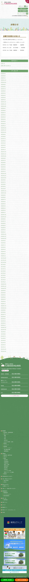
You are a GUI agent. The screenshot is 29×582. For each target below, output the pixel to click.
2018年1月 (3, 255)
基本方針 (6, 440)
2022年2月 (3, 169)
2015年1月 (3, 325)
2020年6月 (3, 201)
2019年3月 (3, 229)
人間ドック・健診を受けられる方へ (9, 488)
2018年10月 (3, 238)
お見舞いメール (6, 486)
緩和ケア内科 (6, 464)
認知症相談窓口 (6, 495)
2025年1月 (3, 99)
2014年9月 (3, 331)
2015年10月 (3, 308)
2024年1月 (3, 125)
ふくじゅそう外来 (7, 470)
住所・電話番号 (23, 11)
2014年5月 (3, 340)
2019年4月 (3, 227)
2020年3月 (3, 208)
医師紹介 (5, 473)
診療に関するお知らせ (6, 65)
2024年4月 (3, 119)
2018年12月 (3, 234)
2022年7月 (3, 160)
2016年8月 (3, 292)
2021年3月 (3, 188)
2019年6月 (3, 223)
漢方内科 (6, 467)
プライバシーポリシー (7, 447)
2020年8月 (3, 197)
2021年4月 (3, 186)
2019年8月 (3, 219)
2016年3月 (3, 301)
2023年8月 (3, 136)
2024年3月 (3, 121)
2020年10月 (3, 192)
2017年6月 (3, 271)
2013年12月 (3, 349)
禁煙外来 (6, 469)
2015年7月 (3, 314)
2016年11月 (3, 286)
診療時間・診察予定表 (7, 455)
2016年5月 (3, 297)
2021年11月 (3, 175)
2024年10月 (3, 106)
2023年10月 (3, 132)
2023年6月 (3, 140)
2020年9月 (3, 195)
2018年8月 (3, 242)
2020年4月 (3, 205)
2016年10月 (3, 288)
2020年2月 (3, 210)
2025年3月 (3, 97)
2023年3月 (3, 145)
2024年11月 (3, 104)
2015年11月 (3, 305)
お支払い (5, 481)
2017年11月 (3, 260)
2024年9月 (3, 108)
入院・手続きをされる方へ (7, 478)
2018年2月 (3, 253)
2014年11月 (3, 327)
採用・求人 (4, 498)
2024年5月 (3, 117)
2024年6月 (3, 114)
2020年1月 (3, 212)
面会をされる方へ (5, 484)
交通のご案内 (5, 370)
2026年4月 (3, 73)
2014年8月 (3, 334)
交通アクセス (23, 8)
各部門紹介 (5, 499)
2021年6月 (3, 184)
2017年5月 (3, 273)
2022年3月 (3, 166)
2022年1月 (3, 171)
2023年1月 (3, 149)
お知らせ (3, 63)
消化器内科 (6, 461)
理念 (5, 438)
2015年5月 (3, 318)
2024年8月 (3, 110)
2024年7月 (3, 112)
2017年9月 (3, 264)
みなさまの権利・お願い (9, 441)
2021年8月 (3, 179)
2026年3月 (3, 75)
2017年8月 (3, 266)
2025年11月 (3, 80)
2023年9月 (3, 134)
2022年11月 (3, 153)
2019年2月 (3, 232)
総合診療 (6, 459)
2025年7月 (3, 88)
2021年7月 (3, 182)
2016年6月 (3, 294)
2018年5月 (3, 247)
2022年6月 (3, 162)
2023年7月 (3, 138)
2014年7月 (3, 336)
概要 (5, 435)
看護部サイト (4, 507)
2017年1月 (3, 281)
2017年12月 (3, 258)
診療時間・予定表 (7, 579)
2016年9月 (3, 290)
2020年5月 (3, 203)
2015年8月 (3, 312)
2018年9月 (3, 240)
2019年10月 (3, 216)
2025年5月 (3, 93)
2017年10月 (3, 262)
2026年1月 (3, 78)
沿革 (5, 437)
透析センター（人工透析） (9, 472)
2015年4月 (3, 321)
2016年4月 (3, 299)
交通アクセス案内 (22, 579)
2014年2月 (3, 344)
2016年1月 (3, 303)
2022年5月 (3, 164)
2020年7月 (3, 199)
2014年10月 (3, 329)
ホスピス (4, 504)
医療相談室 (5, 492)
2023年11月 (3, 130)
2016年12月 (3, 284)
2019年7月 (3, 221)
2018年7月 (3, 245)
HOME (3, 512)
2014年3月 (3, 342)
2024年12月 (3, 101)
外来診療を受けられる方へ (7, 476)
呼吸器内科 (6, 462)
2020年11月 (3, 190)
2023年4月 (3, 143)
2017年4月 (3, 275)
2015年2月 (3, 323)
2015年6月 (3, 316)
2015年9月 (3, 310)
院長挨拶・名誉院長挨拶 (8, 432)
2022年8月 (3, 158)
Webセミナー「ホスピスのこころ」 (9, 509)
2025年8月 (3, 86)
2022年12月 (3, 151)
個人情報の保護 (7, 449)
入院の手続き (6, 480)
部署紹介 (5, 443)
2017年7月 (3, 268)
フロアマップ (6, 444)
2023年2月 (3, 147)
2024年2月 (3, 123)
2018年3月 (3, 251)
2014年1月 (3, 347)
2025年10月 (3, 82)
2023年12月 (3, 127)
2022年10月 (3, 156)
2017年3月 (3, 277)
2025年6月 (3, 91)
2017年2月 (3, 279)
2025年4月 (3, 95)
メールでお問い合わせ (14, 395)
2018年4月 (3, 249)
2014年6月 (3, 338)
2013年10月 (3, 351)
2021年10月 (3, 177)
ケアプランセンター (7, 494)
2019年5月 (3, 225)
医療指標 (5, 446)
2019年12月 (3, 214)
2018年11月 (3, 236)
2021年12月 (3, 173)
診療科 (4, 458)
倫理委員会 (6, 451)
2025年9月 (3, 84)
